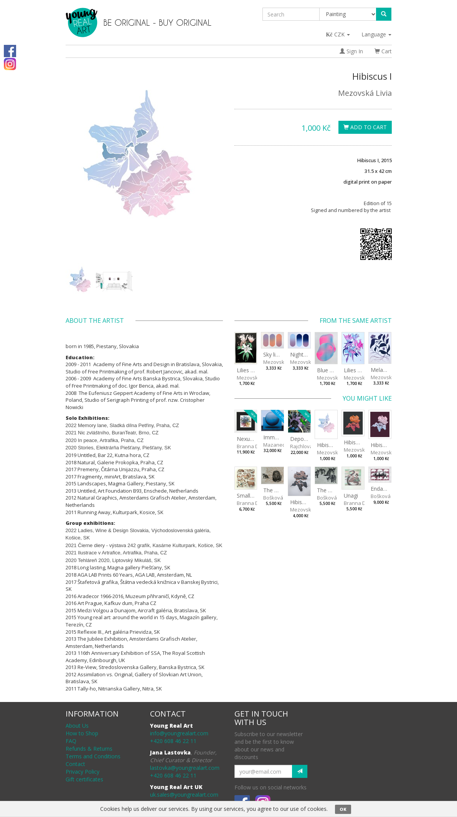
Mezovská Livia (365, 93)
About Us (77, 725)
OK (343, 809)
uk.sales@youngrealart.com (184, 794)
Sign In (351, 51)
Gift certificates (84, 779)
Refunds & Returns (89, 748)
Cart (383, 51)
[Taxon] (348, 14)
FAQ (71, 741)
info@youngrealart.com (179, 733)
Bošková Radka (281, 497)
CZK (338, 34)
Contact (75, 764)
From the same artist (356, 320)
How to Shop (82, 733)
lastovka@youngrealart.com (184, 767)
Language (376, 34)
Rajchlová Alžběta (310, 446)
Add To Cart (365, 127)
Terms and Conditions (93, 756)
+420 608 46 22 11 (173, 741)
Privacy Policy (82, 771)
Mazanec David (281, 444)
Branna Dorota (254, 446)
